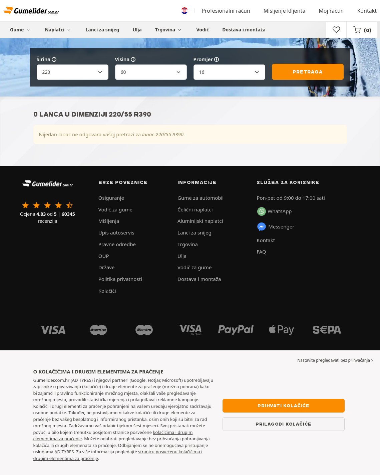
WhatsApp (274, 211)
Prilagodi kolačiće (283, 424)
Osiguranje (111, 197)
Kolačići (107, 290)
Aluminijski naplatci (200, 220)
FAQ (261, 251)
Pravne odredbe (117, 244)
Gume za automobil (200, 197)
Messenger (275, 227)
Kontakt (367, 10)
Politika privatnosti (120, 279)
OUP (103, 256)
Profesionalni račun (226, 10)
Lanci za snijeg (102, 29)
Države (106, 267)
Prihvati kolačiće (283, 405)
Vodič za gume (115, 209)
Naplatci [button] (58, 29)
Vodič (202, 29)
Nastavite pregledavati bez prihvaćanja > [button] (335, 360)
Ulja (136, 29)
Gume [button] (20, 29)
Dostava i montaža (244, 29)
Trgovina (169, 29)
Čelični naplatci (195, 209)
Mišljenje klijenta (284, 10)
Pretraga (307, 72)
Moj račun (331, 10)
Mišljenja (108, 220)
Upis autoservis (116, 232)
